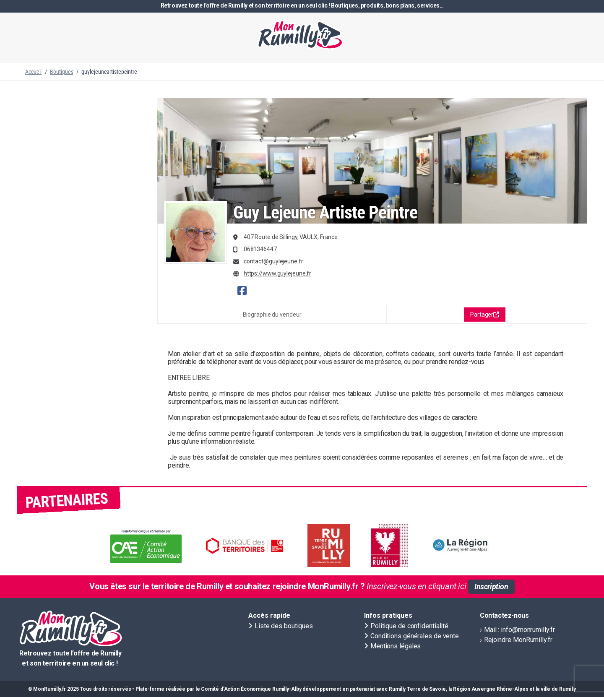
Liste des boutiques (284, 626)
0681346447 (260, 249)
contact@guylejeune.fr (273, 261)
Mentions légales (395, 646)
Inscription (491, 586)
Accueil (33, 71)
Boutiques (61, 71)
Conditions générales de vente (414, 636)
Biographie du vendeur (272, 314)
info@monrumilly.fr (528, 630)
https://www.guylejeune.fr (278, 273)
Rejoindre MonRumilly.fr (518, 640)
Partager (484, 314)
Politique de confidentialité (409, 626)
